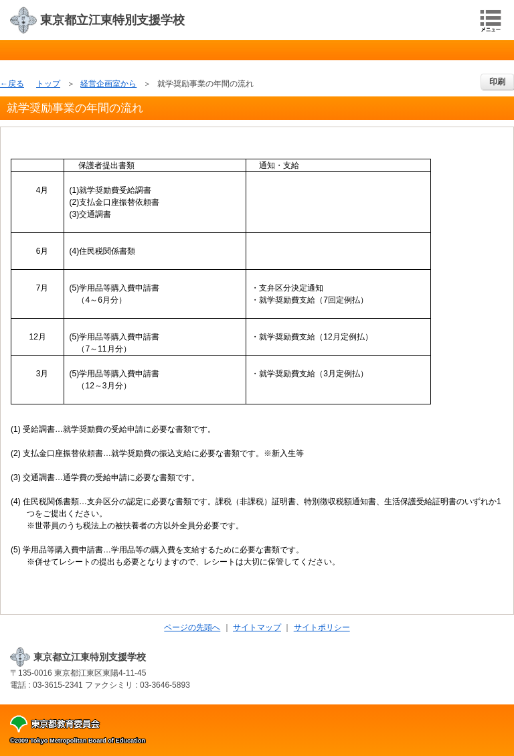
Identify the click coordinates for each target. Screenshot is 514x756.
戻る (16, 83)
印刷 (497, 81)
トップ (48, 83)
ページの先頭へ (192, 627)
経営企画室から (108, 83)
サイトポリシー (322, 627)
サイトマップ (257, 627)
